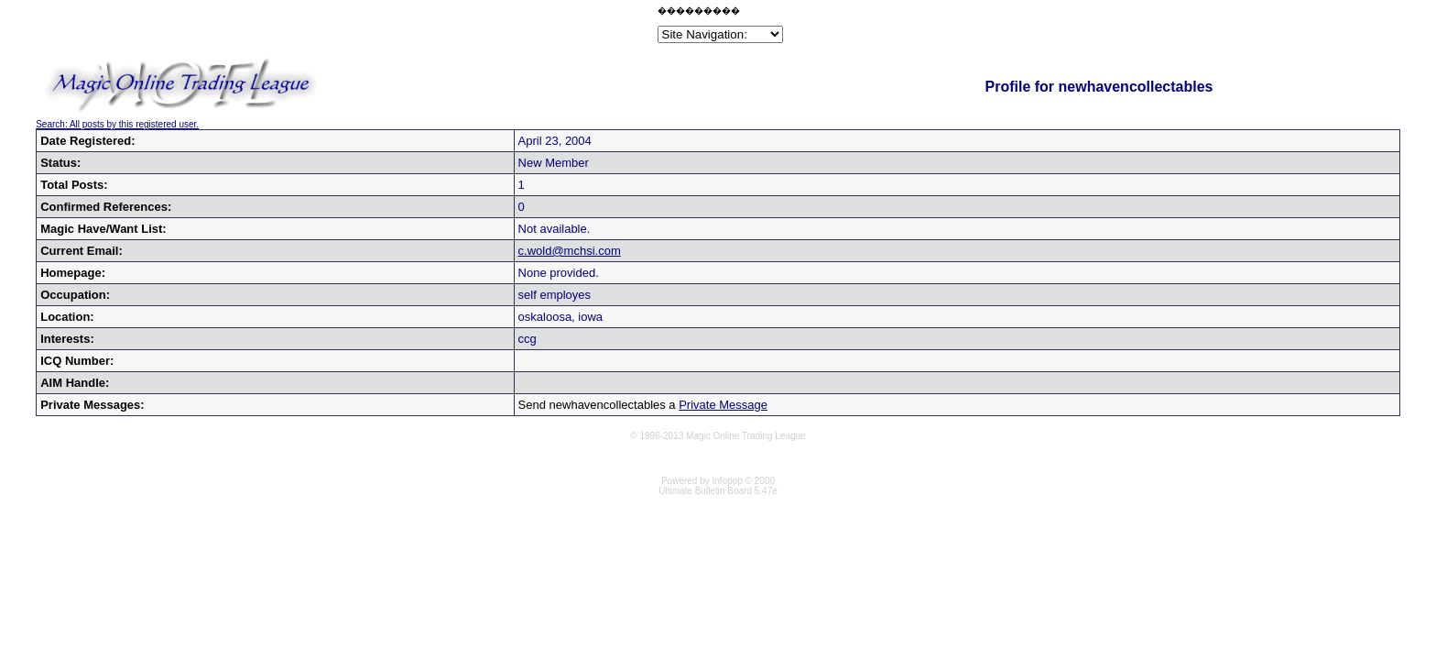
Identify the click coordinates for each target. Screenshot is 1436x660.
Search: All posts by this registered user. (117, 124)
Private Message (723, 405)
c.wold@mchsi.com (569, 251)
